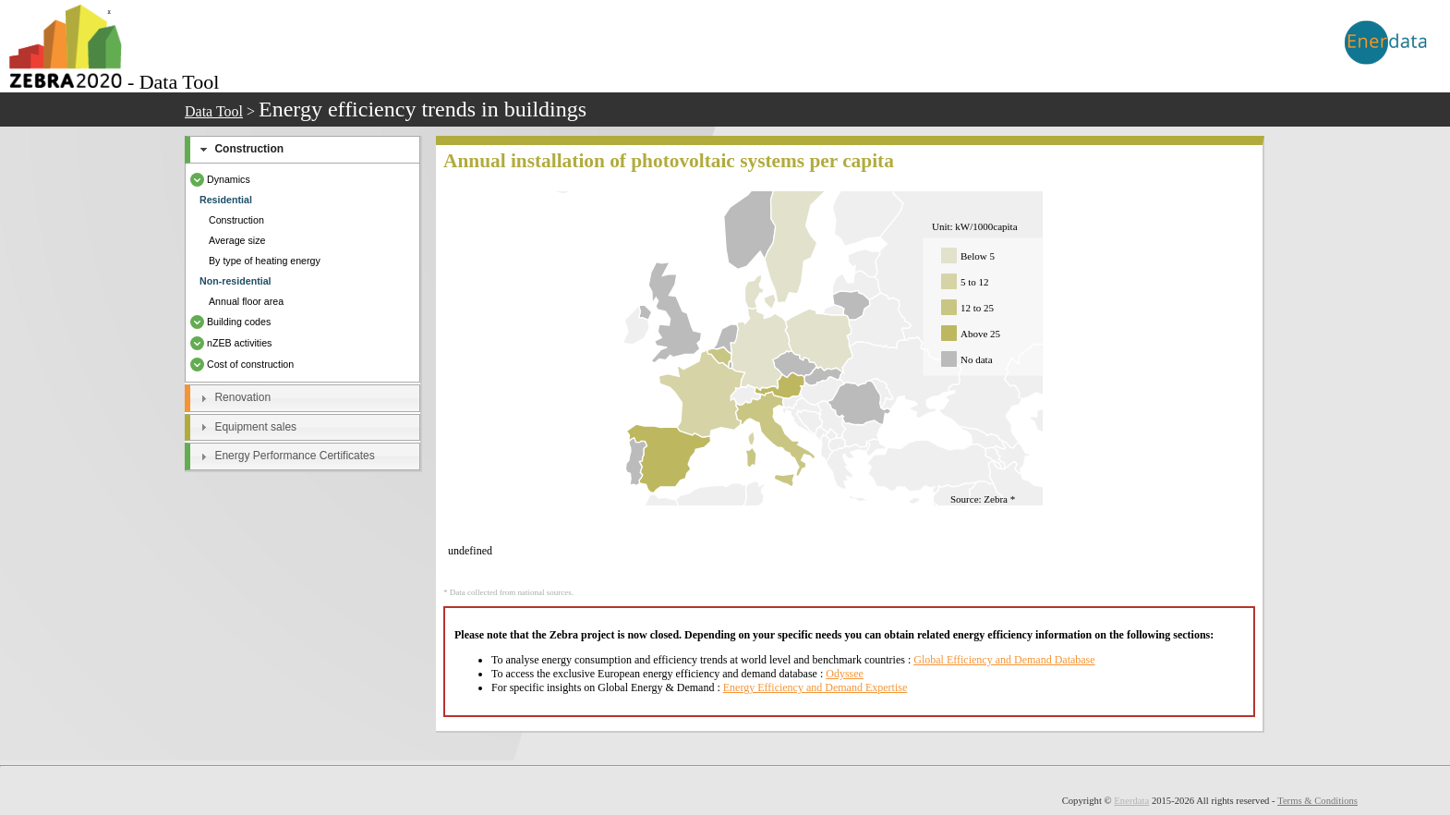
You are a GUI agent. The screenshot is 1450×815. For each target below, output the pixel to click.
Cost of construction (242, 364)
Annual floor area (246, 301)
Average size (237, 240)
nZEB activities (231, 342)
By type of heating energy (264, 260)
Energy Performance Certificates (294, 455)
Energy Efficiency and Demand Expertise (815, 687)
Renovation (242, 397)
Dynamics (220, 179)
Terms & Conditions (1317, 801)
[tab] (302, 150)
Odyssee (845, 673)
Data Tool (214, 111)
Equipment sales (255, 426)
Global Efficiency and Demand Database (1003, 659)
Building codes (230, 321)
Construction (249, 148)
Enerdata (1131, 801)
